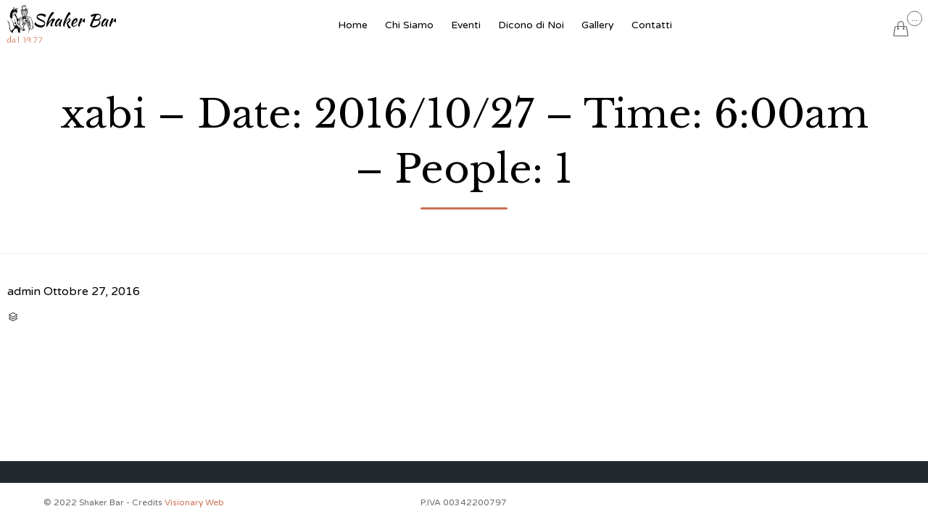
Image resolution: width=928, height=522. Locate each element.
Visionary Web (194, 502)
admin (24, 291)
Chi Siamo (409, 25)
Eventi (466, 25)
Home (353, 25)
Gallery (597, 25)
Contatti (651, 25)
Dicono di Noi (531, 25)
